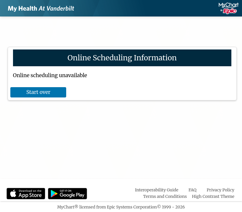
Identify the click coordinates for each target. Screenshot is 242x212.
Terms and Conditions (165, 196)
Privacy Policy (220, 190)
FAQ (192, 190)
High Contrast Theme (213, 196)
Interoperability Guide (156, 190)
